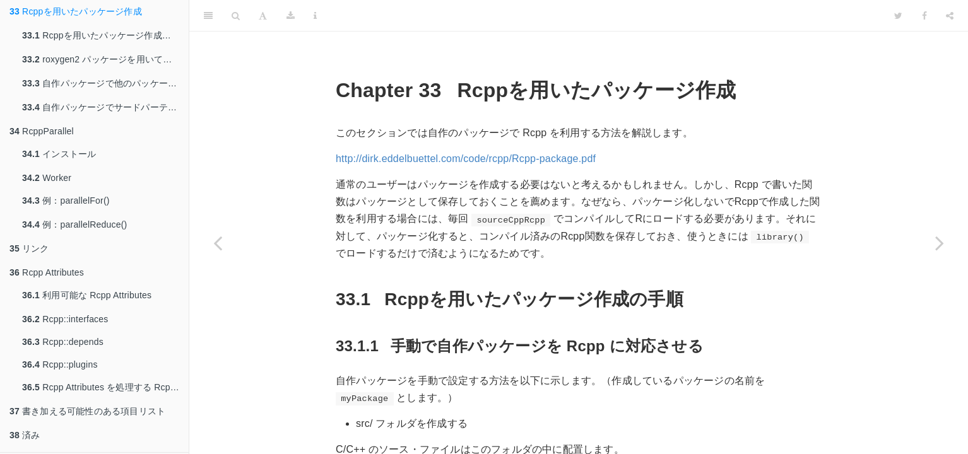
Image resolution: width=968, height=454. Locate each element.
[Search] (235, 16)
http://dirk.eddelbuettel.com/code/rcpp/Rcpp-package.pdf (466, 158)
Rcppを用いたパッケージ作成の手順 (105, 35)
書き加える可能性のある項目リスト (87, 411)
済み (24, 435)
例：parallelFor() (66, 200)
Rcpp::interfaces (65, 319)
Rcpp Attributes (46, 272)
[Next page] (939, 243)
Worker (46, 178)
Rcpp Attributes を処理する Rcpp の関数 (105, 387)
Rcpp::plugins (60, 364)
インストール (59, 154)
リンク (29, 248)
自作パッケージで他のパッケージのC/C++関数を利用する (105, 83)
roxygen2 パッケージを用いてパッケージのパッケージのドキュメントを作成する (105, 59)
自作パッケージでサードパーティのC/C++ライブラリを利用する (105, 107)
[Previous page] (217, 243)
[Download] (290, 16)
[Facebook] (924, 16)
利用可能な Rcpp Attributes (86, 295)
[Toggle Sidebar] (208, 16)
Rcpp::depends (62, 342)
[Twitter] (898, 16)
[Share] (949, 16)
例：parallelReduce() (74, 224)
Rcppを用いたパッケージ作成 (75, 11)
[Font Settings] (262, 16)
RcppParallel (41, 131)
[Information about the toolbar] (315, 16)
